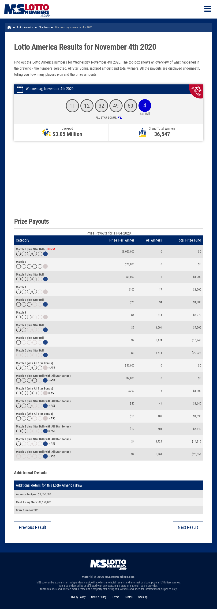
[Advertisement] (108, 178)
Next (188, 527)
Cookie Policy (98, 597)
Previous (32, 527)
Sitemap (142, 597)
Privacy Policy (78, 597)
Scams (129, 597)
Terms (115, 597)
